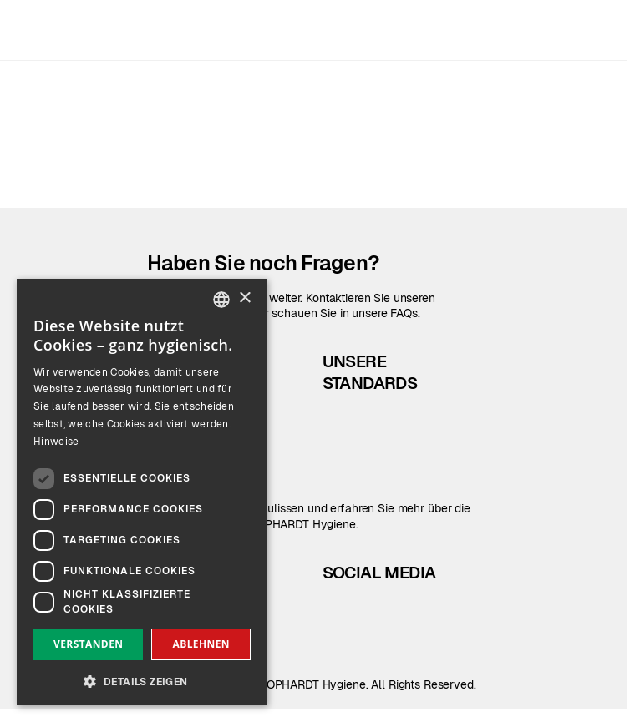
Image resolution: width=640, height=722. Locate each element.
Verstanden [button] (88, 644)
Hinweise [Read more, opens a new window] (56, 441)
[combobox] (221, 299)
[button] (142, 680)
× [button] (244, 298)
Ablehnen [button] (201, 644)
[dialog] (142, 492)
